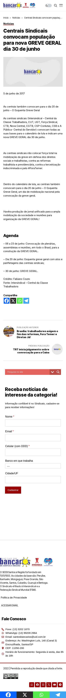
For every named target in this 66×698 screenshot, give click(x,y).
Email (9, 431)
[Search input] (28, 372)
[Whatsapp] (20, 301)
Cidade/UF (11, 473)
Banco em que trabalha (19, 460)
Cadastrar (13, 490)
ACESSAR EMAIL (9, 605)
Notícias (16, 17)
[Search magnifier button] (58, 372)
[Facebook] (7, 301)
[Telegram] (26, 301)
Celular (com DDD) (17, 446)
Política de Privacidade (14, 597)
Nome (9, 416)
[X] (13, 301)
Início (5, 17)
